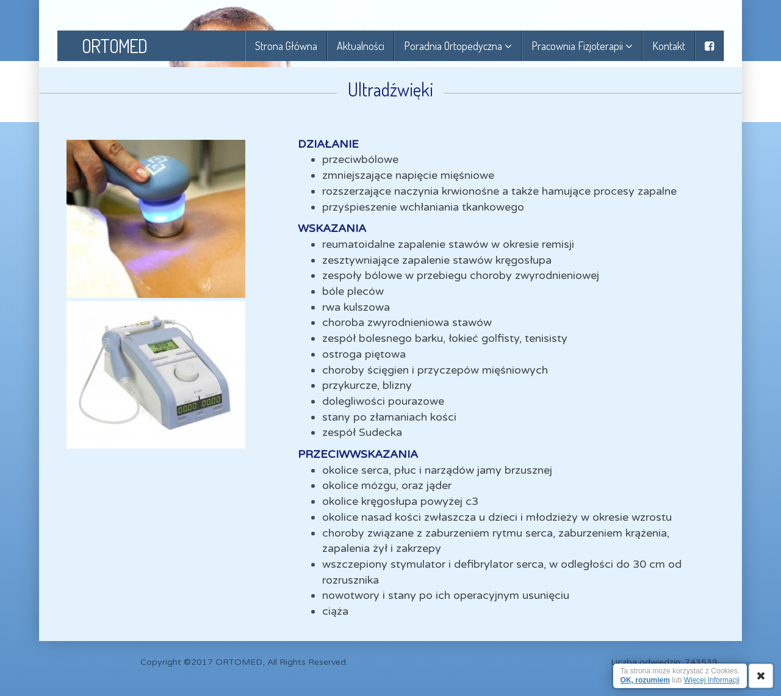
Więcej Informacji (712, 680)
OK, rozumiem (645, 680)
